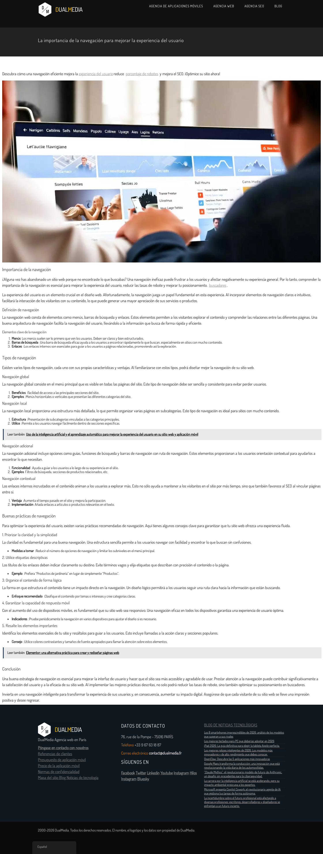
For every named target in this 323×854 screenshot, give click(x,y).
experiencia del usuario (96, 74)
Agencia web (223, 6)
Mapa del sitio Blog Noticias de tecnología (68, 777)
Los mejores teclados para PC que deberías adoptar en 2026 (239, 741)
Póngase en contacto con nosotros (63, 748)
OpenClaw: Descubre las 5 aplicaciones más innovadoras (237, 759)
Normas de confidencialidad (58, 772)
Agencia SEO (254, 6)
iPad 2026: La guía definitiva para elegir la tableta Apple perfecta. (242, 745)
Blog (278, 6)
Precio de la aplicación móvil (59, 766)
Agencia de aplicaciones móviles (176, 6)
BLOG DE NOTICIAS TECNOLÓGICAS (230, 725)
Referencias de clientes (55, 754)
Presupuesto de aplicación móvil (62, 760)
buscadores (217, 285)
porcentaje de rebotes (142, 74)
